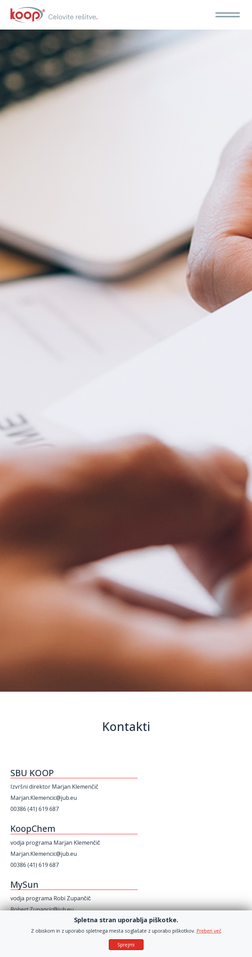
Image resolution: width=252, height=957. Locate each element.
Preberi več (208, 945)
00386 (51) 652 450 (34, 920)
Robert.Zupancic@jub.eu (42, 909)
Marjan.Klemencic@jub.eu (43, 798)
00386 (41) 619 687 (34, 809)
